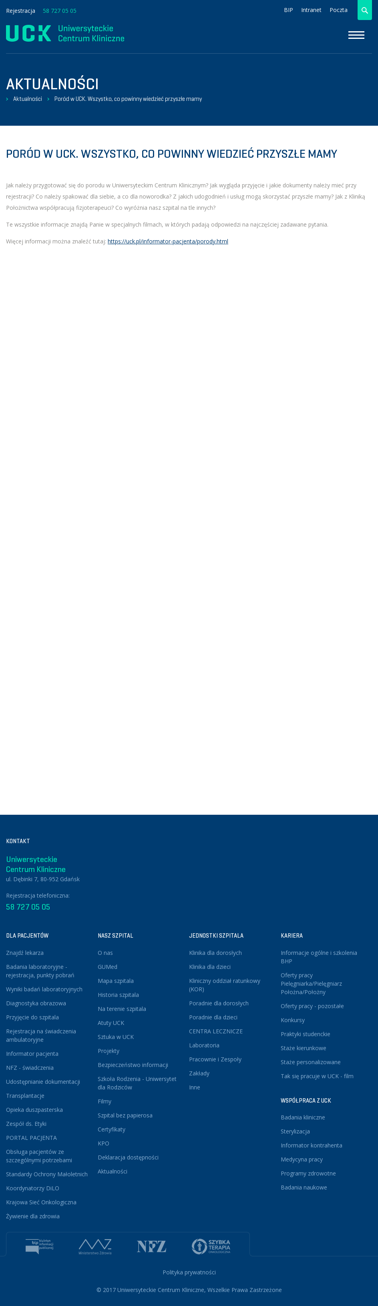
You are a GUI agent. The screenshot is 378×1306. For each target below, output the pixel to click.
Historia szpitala (118, 995)
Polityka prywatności (189, 1272)
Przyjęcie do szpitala (32, 1017)
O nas (105, 952)
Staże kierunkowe (303, 1048)
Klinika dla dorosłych (215, 952)
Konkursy (293, 1020)
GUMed (107, 966)
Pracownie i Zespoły (215, 1059)
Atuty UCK (111, 1023)
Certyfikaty (111, 1129)
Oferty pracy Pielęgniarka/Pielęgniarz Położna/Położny (311, 983)
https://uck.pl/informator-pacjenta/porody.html (168, 241)
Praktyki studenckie (305, 1034)
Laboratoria (204, 1045)
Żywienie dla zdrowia (33, 1216)
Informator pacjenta (32, 1053)
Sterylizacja (295, 1131)
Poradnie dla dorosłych (219, 1003)
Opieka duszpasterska (34, 1109)
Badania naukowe (304, 1187)
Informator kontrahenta (311, 1145)
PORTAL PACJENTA (31, 1137)
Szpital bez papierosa (125, 1115)
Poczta (339, 10)
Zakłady (199, 1073)
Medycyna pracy (302, 1159)
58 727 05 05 (59, 10)
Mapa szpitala (116, 981)
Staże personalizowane (311, 1062)
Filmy (104, 1101)
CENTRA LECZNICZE (216, 1031)
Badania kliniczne (303, 1117)
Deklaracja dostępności (128, 1157)
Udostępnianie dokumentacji (43, 1081)
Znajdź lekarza (25, 952)
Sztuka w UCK (116, 1037)
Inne (194, 1087)
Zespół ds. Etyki (26, 1123)
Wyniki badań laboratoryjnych (44, 989)
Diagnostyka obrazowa (36, 1003)
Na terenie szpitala (122, 1009)
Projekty (108, 1051)
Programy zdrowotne (308, 1173)
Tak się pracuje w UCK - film (317, 1076)
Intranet (311, 10)
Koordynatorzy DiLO (32, 1188)
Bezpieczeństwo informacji (133, 1065)
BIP (288, 10)
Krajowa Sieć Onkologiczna (41, 1202)
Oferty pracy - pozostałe (312, 1006)
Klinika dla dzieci (210, 966)
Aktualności (27, 98)
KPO (103, 1143)
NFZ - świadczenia (30, 1067)
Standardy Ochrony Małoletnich (47, 1174)
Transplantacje (25, 1095)
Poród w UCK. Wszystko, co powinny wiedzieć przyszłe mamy (128, 98)
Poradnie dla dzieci (213, 1017)
